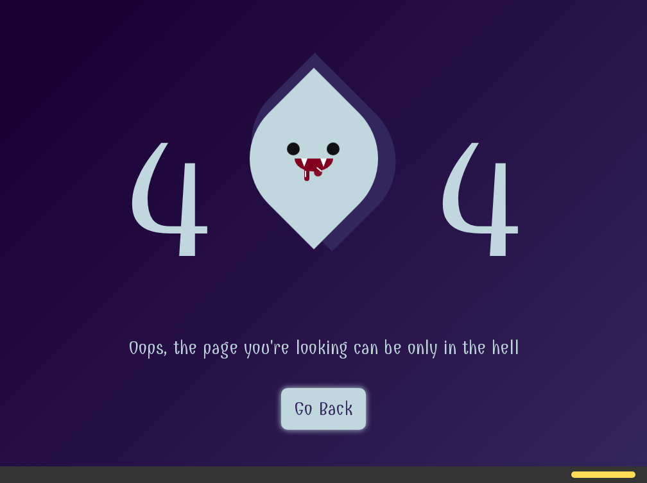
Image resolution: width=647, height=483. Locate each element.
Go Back (323, 409)
